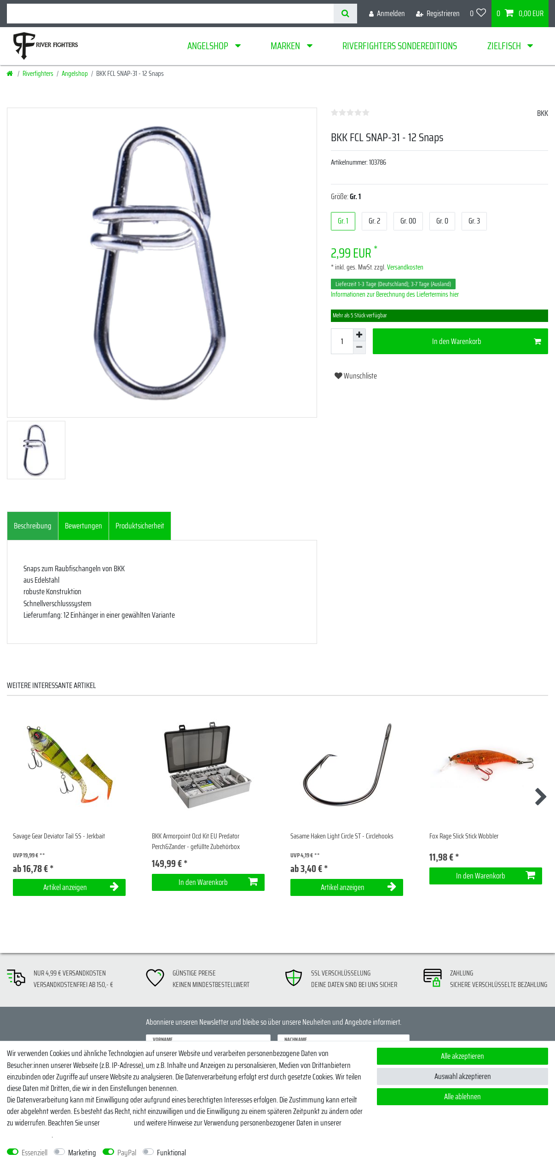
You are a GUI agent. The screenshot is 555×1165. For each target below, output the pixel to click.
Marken (286, 45)
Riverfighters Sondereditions (399, 45)
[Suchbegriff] (170, 13)
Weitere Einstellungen (223, 1153)
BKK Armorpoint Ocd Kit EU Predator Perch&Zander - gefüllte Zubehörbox (196, 841)
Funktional (171, 1153)
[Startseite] (10, 73)
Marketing (82, 1153)
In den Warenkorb (486, 341)
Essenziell (34, 1153)
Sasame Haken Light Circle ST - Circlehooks (341, 836)
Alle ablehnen (462, 1096)
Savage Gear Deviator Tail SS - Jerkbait (59, 836)
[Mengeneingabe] (342, 341)
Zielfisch (505, 45)
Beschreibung (33, 526)
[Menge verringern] (359, 347)
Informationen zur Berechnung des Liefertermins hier (395, 294)
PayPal (126, 1153)
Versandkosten (404, 267)
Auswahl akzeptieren (462, 1076)
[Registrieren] (438, 13)
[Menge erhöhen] (359, 334)
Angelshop (208, 45)
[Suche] (345, 13)
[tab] (32, 526)
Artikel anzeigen (81, 887)
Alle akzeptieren (462, 1056)
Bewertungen (83, 526)
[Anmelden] (387, 13)
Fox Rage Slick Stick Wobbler (463, 836)
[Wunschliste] (478, 13)
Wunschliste (356, 376)
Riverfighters (38, 73)
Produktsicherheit (140, 526)
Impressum (117, 1123)
